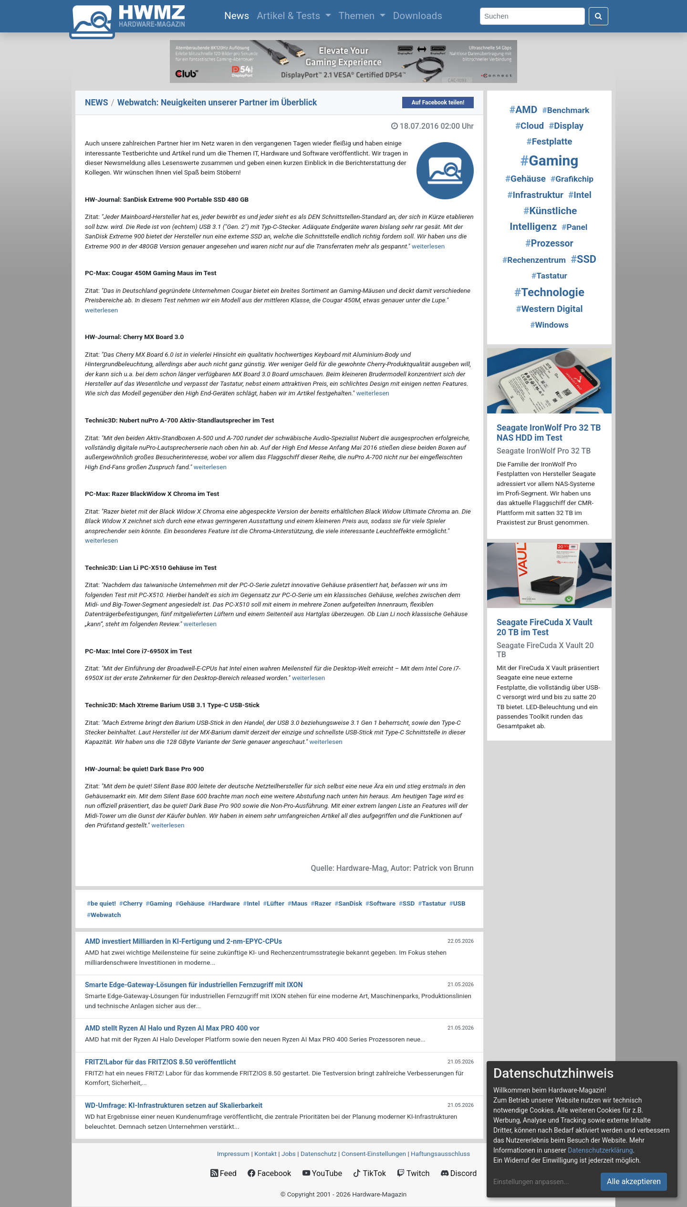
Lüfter (273, 903)
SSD (407, 903)
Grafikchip (572, 179)
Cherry (131, 903)
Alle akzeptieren (634, 1181)
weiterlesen (428, 246)
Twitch (413, 1173)
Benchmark (565, 110)
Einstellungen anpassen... (531, 1182)
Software (380, 903)
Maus (298, 903)
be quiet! (101, 903)
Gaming (159, 903)
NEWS (96, 102)
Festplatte (549, 141)
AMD (524, 109)
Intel (251, 903)
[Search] (532, 16)
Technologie (549, 292)
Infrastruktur (535, 195)
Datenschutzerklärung (600, 1150)
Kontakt (265, 1153)
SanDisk (348, 903)
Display (566, 126)
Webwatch (104, 914)
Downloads (417, 15)
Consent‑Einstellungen (374, 1153)
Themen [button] (358, 15)
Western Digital (549, 309)
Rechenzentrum (534, 260)
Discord (459, 1173)
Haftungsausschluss (440, 1153)
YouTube (322, 1173)
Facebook (269, 1173)
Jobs (288, 1153)
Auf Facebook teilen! (438, 102)
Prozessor (549, 243)
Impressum (233, 1153)
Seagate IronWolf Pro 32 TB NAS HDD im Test (549, 433)
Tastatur (432, 903)
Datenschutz (319, 1153)
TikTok (369, 1173)
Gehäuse (190, 903)
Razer (321, 903)
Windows (549, 325)
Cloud (529, 126)
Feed (223, 1173)
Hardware (224, 903)
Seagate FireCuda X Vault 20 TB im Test (545, 627)
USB (457, 903)
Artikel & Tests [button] (290, 15)
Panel (574, 227)
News (238, 14)
